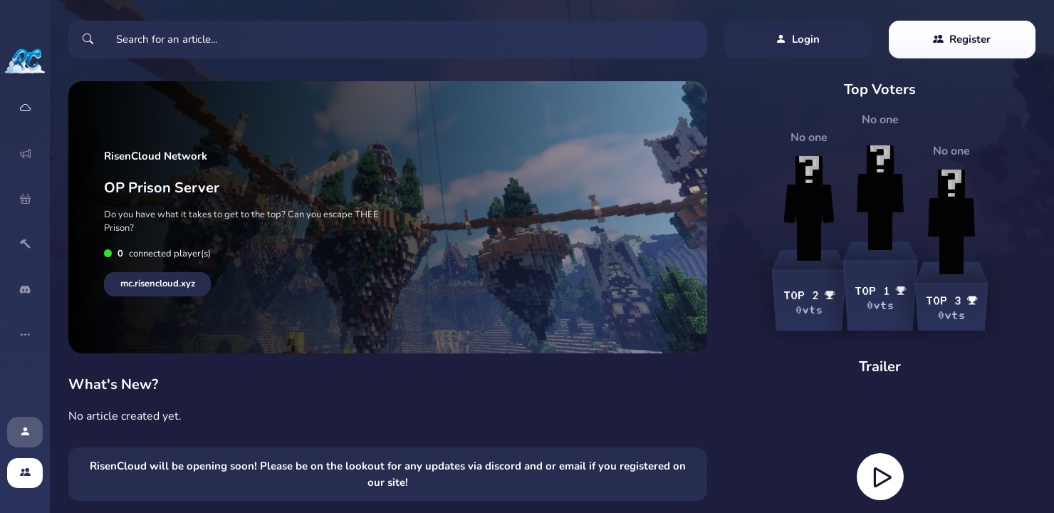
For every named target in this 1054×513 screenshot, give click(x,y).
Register (962, 39)
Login (798, 39)
